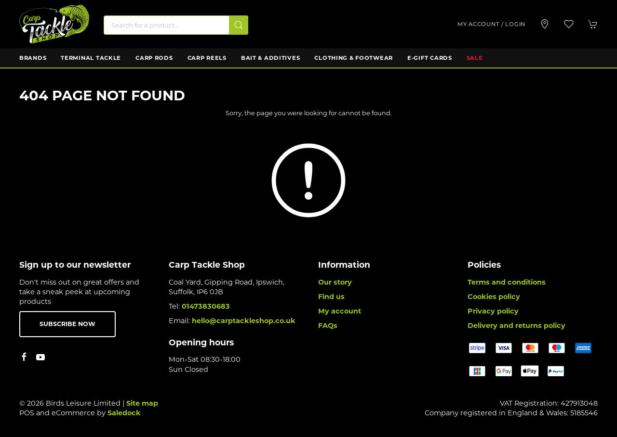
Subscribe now (67, 324)
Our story (335, 282)
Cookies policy (494, 296)
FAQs (327, 325)
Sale (475, 58)
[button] (569, 24)
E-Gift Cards (429, 58)
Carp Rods (154, 58)
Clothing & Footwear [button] (353, 58)
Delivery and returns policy (516, 325)
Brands (32, 58)
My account (339, 311)
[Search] (176, 25)
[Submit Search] (238, 25)
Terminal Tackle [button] (91, 58)
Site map (142, 403)
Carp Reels (207, 58)
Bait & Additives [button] (270, 58)
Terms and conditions (507, 282)
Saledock (124, 413)
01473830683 (206, 306)
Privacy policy (493, 311)
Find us (331, 296)
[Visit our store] (545, 24)
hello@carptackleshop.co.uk (243, 320)
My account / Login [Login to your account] (491, 24)
